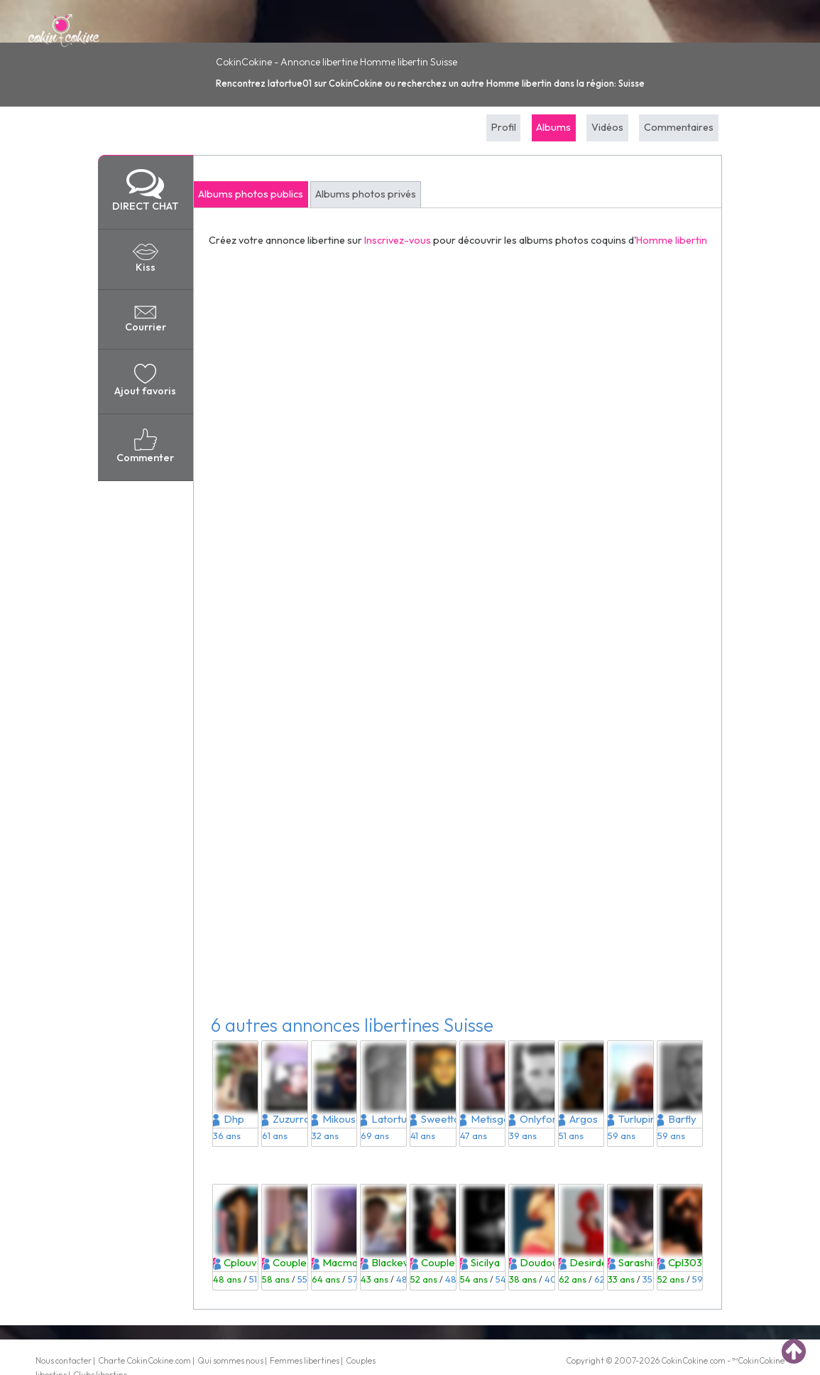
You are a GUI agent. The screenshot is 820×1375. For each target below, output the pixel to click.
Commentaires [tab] (679, 127)
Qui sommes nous (230, 1360)
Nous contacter (63, 1360)
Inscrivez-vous (397, 240)
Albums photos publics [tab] (250, 194)
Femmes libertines (304, 1360)
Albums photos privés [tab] (365, 194)
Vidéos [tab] (607, 127)
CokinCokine (684, 1360)
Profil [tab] (503, 127)
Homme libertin (671, 240)
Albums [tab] (553, 127)
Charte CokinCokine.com (144, 1360)
